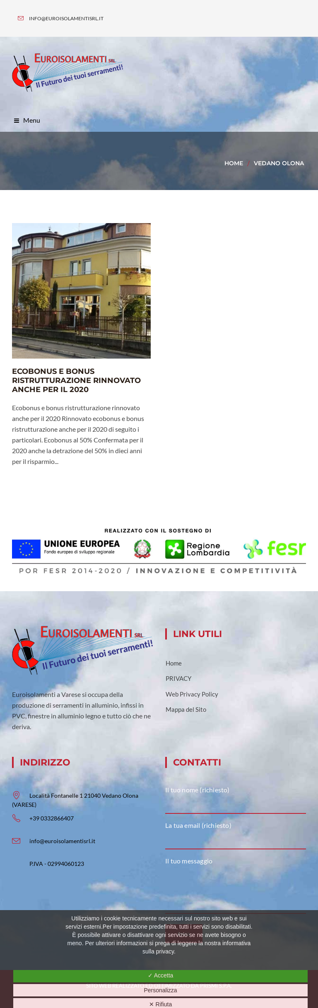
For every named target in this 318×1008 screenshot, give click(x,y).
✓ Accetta (160, 975)
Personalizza (160, 990)
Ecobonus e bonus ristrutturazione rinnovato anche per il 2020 (76, 380)
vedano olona (279, 163)
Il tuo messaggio (188, 861)
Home (233, 163)
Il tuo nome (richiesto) (197, 790)
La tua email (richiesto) (198, 825)
